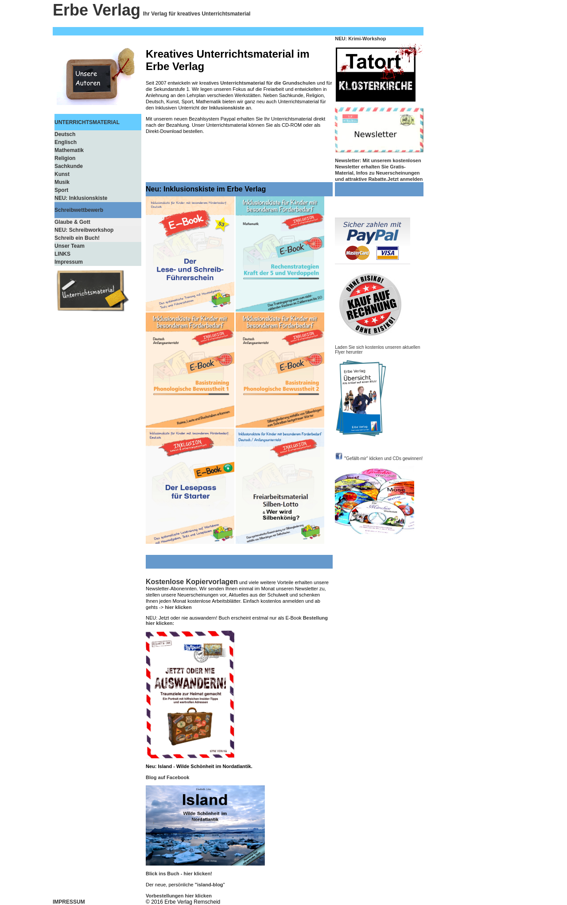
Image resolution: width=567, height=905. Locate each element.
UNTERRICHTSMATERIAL (87, 122)
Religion (64, 158)
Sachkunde (68, 166)
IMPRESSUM (69, 902)
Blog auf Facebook (167, 777)
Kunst (62, 174)
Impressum (68, 262)
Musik (62, 182)
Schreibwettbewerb (78, 210)
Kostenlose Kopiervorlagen (192, 581)
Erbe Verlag (96, 10)
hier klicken (178, 607)
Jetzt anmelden (405, 179)
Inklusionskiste (226, 107)
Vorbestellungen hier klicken (179, 895)
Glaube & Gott (72, 222)
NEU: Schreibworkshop (83, 230)
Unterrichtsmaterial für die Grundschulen (267, 83)
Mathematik (69, 150)
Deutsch (64, 134)
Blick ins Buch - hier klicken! (179, 873)
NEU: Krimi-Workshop (360, 38)
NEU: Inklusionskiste (80, 198)
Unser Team (69, 246)
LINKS (62, 254)
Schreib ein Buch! (77, 238)
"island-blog (209, 884)
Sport (61, 190)
